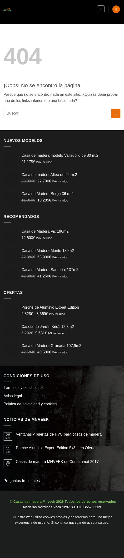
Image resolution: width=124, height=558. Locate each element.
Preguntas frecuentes (22, 481)
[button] (100, 9)
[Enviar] (115, 113)
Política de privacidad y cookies (30, 404)
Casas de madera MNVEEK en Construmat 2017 (57, 462)
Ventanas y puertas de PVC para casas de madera (59, 434)
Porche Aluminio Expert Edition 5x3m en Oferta (55, 448)
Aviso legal (13, 396)
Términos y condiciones (24, 388)
